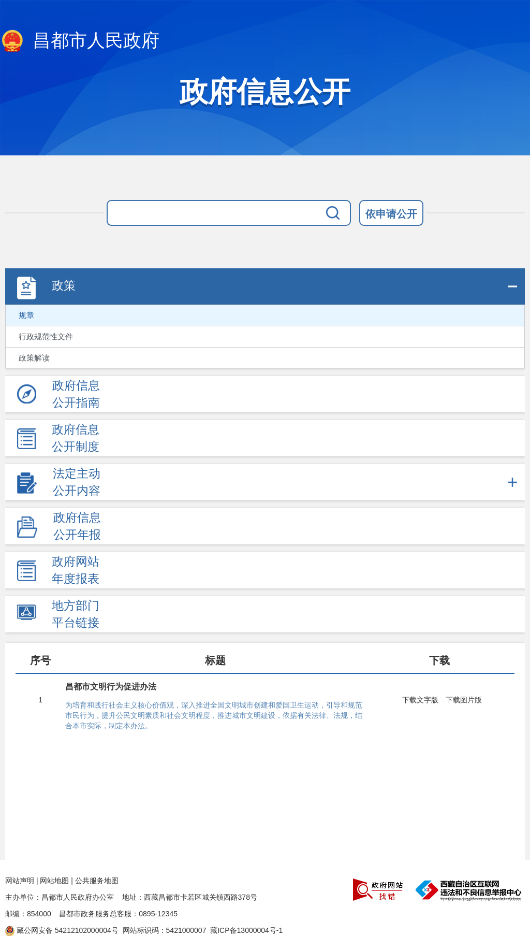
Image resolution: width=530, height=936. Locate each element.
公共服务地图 (97, 880)
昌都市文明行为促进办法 (110, 686)
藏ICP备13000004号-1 (246, 930)
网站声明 (19, 880)
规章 (26, 315)
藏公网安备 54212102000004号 (62, 930)
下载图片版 (464, 700)
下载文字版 (420, 700)
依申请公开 (391, 214)
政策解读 (34, 358)
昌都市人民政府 (79, 41)
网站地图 (54, 880)
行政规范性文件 (46, 337)
